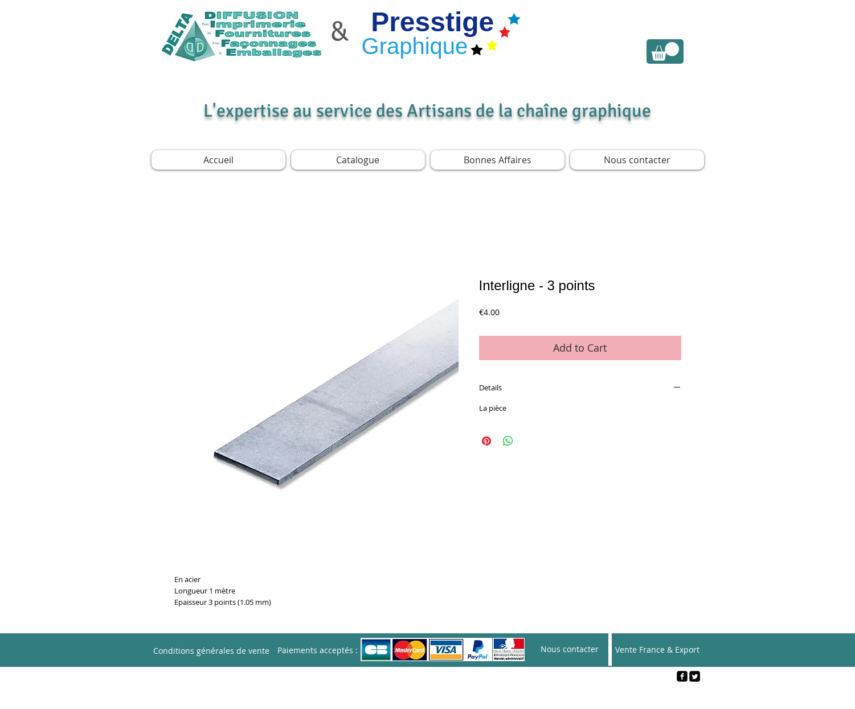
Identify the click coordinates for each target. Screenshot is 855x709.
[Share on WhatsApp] (508, 441)
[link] (665, 51)
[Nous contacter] (569, 649)
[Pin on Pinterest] (486, 441)
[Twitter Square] (694, 676)
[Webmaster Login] (428, 695)
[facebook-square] (682, 676)
